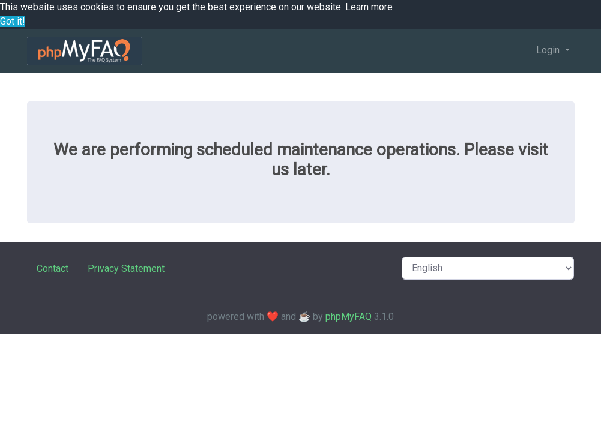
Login (549, 50)
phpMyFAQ (348, 316)
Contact (52, 268)
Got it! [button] (12, 21)
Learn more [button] (369, 7)
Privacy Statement (126, 268)
